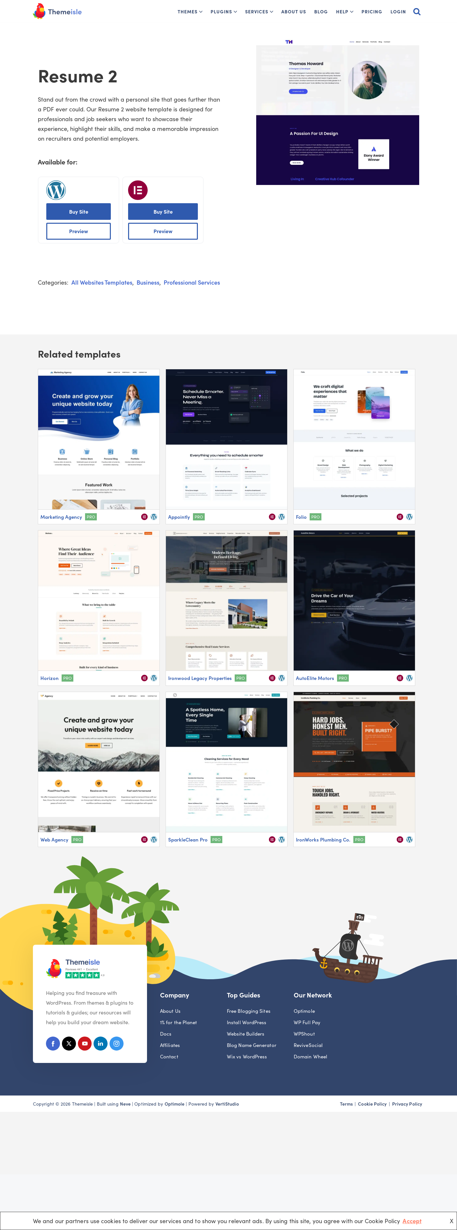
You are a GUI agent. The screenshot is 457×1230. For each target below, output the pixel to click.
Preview (78, 231)
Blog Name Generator (251, 1045)
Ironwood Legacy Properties (200, 678)
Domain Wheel (310, 1057)
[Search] (417, 11)
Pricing (371, 11)
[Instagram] (119, 1045)
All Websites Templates (101, 282)
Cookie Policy (372, 1104)
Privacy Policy (407, 1104)
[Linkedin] (103, 1045)
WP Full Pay (307, 1023)
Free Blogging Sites (249, 1011)
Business (148, 282)
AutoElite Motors (315, 678)
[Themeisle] (57, 11)
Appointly (179, 517)
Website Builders (245, 1034)
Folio (301, 517)
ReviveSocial (308, 1045)
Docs (165, 1034)
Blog (321, 11)
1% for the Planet (178, 1023)
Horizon (49, 678)
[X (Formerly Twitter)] (70, 1045)
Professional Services (192, 282)
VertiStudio (227, 1104)
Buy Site (78, 211)
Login (398, 11)
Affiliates (170, 1045)
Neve (125, 1104)
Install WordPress (247, 1023)
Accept (412, 1221)
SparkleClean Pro (188, 839)
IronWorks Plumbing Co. (323, 839)
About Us (293, 11)
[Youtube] (86, 1045)
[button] (200, 11)
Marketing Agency (61, 517)
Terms (346, 1104)
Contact (169, 1057)
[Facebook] (53, 1045)
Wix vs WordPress (247, 1057)
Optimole (304, 1011)
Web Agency (54, 839)
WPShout (304, 1034)
